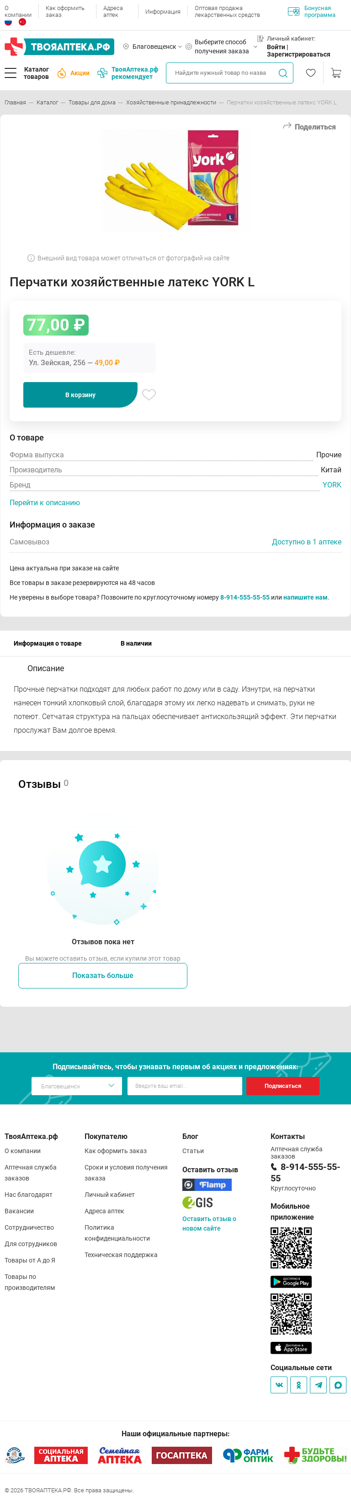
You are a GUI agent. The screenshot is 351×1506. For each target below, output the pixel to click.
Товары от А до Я (30, 1260)
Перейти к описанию (45, 502)
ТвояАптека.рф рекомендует (127, 73)
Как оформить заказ (65, 11)
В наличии (136, 643)
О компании (18, 11)
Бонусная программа (311, 11)
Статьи (193, 1150)
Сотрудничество (29, 1227)
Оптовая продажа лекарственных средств (227, 11)
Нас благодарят (29, 1194)
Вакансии (19, 1211)
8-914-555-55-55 (245, 597)
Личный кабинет (110, 1194)
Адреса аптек (113, 11)
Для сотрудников (31, 1243)
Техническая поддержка (121, 1254)
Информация (163, 11)
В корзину (80, 394)
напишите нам (305, 597)
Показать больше (102, 975)
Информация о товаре (48, 643)
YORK (332, 485)
